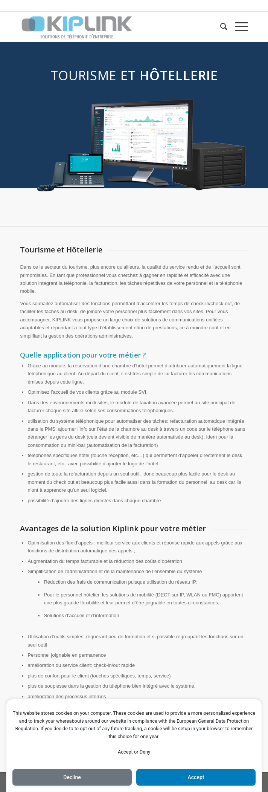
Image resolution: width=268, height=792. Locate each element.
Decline (72, 777)
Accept (196, 777)
